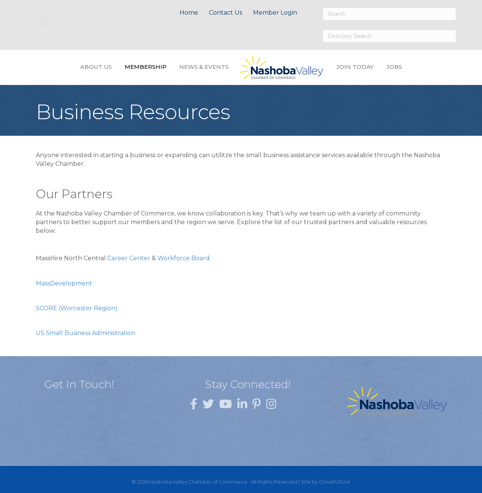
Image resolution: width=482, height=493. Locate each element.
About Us (96, 66)
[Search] (389, 14)
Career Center (128, 258)
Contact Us (225, 12)
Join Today (355, 66)
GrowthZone (334, 482)
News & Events (204, 66)
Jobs (394, 66)
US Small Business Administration (85, 333)
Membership (145, 66)
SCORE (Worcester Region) (76, 308)
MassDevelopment (64, 283)
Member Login (275, 12)
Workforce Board (183, 258)
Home (189, 12)
